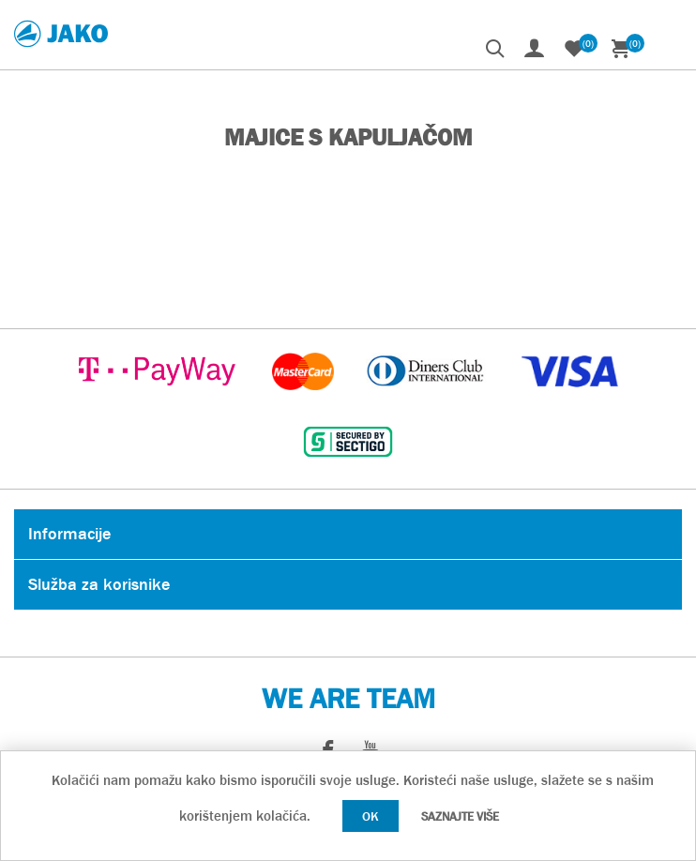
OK (370, 816)
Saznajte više (460, 816)
